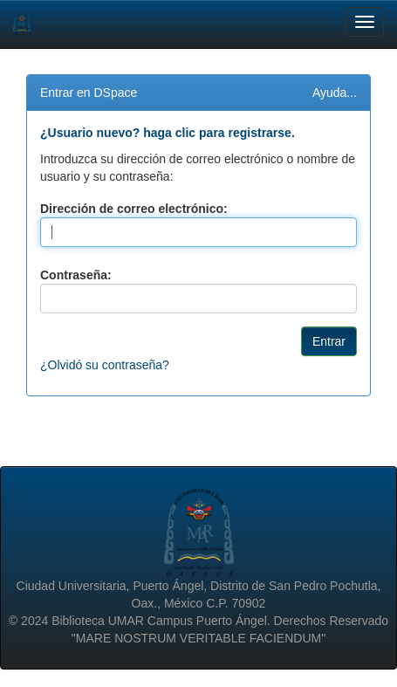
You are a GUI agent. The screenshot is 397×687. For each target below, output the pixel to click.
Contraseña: (76, 275)
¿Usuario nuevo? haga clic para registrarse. (167, 133)
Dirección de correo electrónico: (134, 209)
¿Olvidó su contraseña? (104, 365)
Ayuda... (334, 93)
